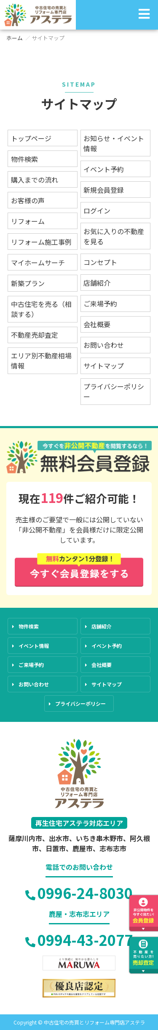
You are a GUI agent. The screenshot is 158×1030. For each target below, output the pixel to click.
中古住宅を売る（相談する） (41, 309)
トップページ (31, 138)
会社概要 (96, 324)
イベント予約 (103, 169)
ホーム (14, 38)
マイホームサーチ (38, 262)
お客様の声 (28, 200)
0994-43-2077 (79, 939)
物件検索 (24, 159)
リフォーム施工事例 (41, 242)
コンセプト (100, 262)
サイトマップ (103, 366)
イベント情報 (34, 645)
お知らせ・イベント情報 (113, 143)
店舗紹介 (96, 283)
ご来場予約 (100, 303)
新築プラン (28, 283)
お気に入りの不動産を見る (113, 236)
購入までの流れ (34, 180)
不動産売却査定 (34, 335)
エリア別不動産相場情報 (41, 360)
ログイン (96, 210)
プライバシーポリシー (113, 391)
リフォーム (28, 221)
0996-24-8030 (79, 892)
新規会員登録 (103, 190)
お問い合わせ (103, 345)
